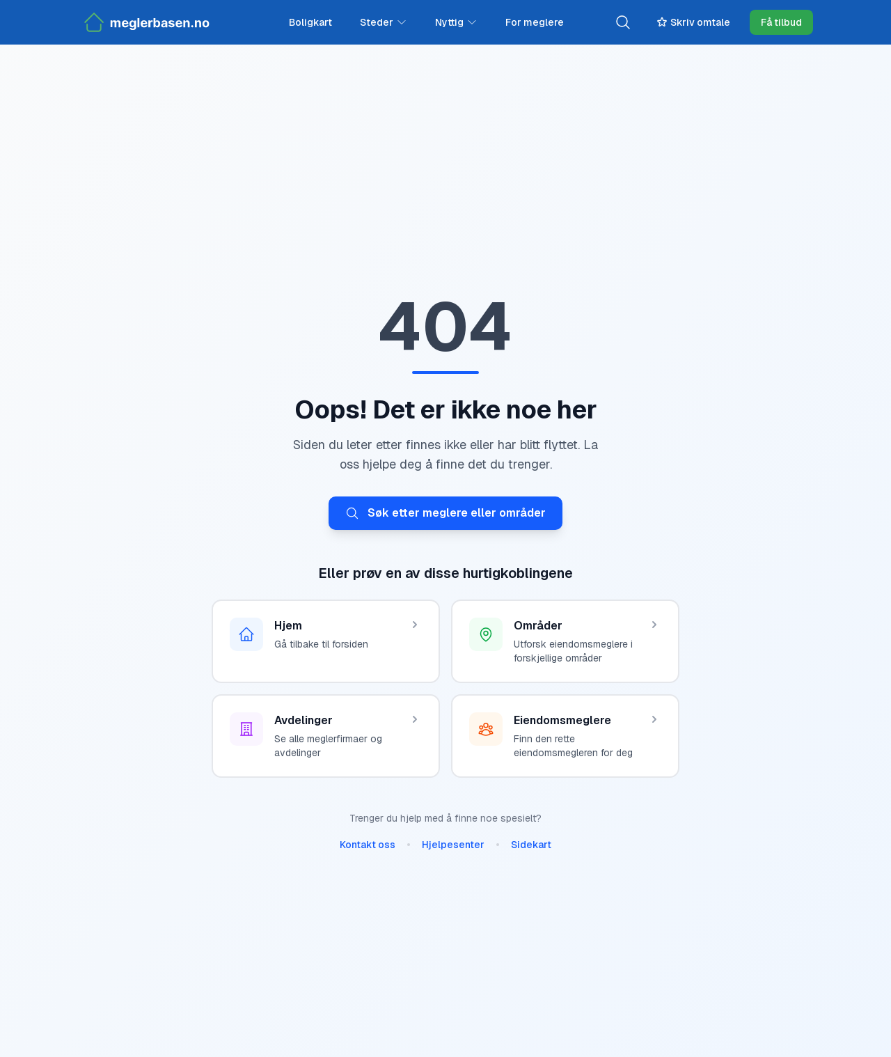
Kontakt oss (367, 844)
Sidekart (531, 844)
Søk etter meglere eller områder (445, 513)
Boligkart (310, 22)
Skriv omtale (693, 22)
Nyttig (456, 22)
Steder (383, 22)
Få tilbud (781, 22)
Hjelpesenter (453, 844)
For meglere (534, 22)
